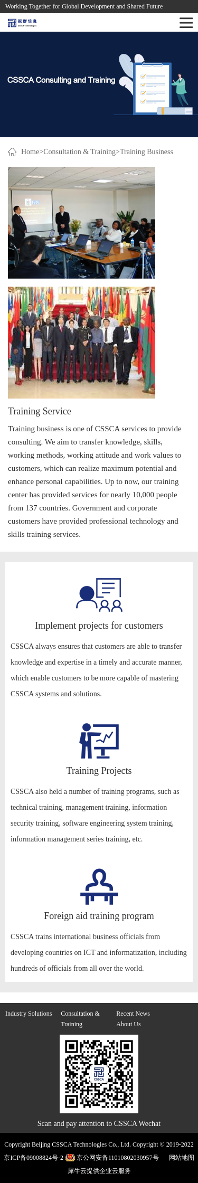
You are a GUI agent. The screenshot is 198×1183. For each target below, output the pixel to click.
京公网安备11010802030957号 (118, 1157)
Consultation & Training (79, 152)
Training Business (146, 152)
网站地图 (180, 1157)
